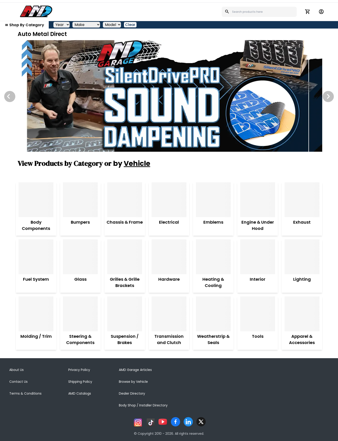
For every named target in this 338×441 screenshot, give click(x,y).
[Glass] (80, 256)
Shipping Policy (80, 381)
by (131, 163)
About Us (16, 369)
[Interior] (257, 256)
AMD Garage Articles (135, 369)
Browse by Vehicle (133, 381)
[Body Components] (36, 199)
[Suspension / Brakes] (124, 313)
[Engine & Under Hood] (257, 199)
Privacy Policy (79, 369)
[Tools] (257, 313)
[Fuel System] (36, 256)
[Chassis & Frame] (125, 199)
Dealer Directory (132, 393)
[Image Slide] (169, 96)
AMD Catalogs (79, 393)
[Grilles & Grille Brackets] (124, 256)
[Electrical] (169, 199)
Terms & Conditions (25, 393)
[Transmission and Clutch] (169, 313)
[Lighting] (302, 256)
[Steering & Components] (80, 313)
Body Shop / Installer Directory (143, 405)
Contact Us (18, 381)
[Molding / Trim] (36, 313)
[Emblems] (213, 199)
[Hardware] (169, 256)
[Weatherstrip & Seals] (213, 313)
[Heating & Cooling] (213, 256)
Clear (130, 24)
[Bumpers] (80, 199)
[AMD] (36, 11)
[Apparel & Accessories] (302, 313)
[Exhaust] (302, 199)
